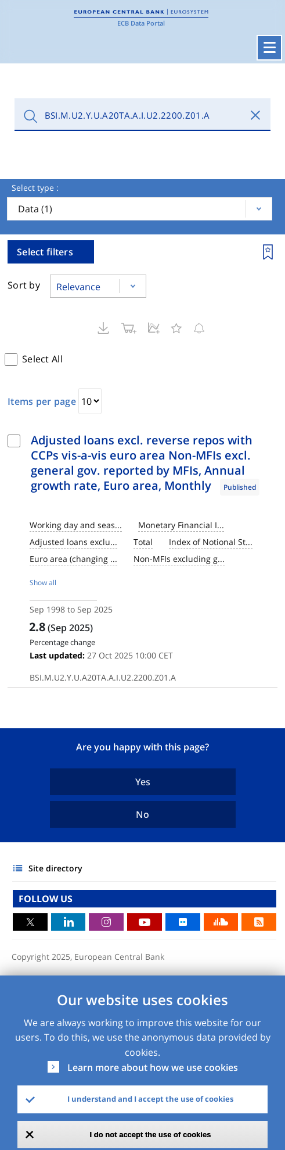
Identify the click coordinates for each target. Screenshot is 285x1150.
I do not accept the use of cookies (150, 1134)
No (142, 814)
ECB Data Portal (141, 23)
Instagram (106, 922)
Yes (142, 781)
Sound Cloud (221, 922)
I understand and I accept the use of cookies (150, 1099)
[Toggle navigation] (269, 47)
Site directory (55, 868)
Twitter (30, 922)
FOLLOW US (46, 898)
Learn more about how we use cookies (152, 1067)
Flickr (182, 922)
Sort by (24, 285)
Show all (43, 583)
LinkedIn (68, 922)
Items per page (42, 401)
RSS (258, 922)
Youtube (144, 922)
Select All (42, 359)
